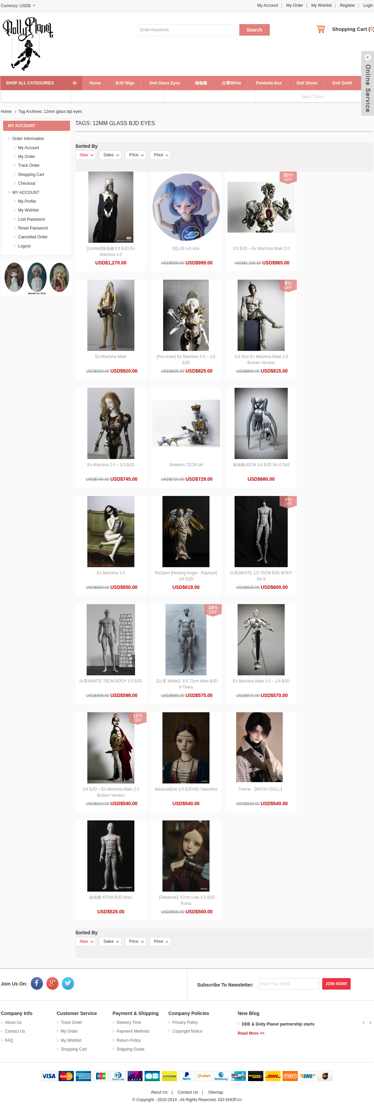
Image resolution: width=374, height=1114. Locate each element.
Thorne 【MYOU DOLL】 (261, 789)
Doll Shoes (306, 83)
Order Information (28, 138)
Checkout (27, 183)
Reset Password (33, 228)
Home (95, 83)
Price (136, 155)
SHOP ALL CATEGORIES (30, 83)
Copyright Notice (188, 1031)
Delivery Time (129, 1022)
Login (368, 5)
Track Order (29, 165)
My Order (294, 5)
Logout (24, 246)
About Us (13, 1022)
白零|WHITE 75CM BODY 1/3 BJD (111, 681)
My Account (267, 5)
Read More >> (251, 1033)
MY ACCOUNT (26, 192)
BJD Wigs (125, 83)
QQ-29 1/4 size (186, 248)
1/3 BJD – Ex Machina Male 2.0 (261, 248)
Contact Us (15, 1031)
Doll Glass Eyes (165, 83)
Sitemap (215, 1092)
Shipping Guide (131, 1049)
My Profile (27, 201)
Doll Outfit (342, 83)
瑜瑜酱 (201, 83)
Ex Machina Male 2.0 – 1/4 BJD (261, 681)
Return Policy (129, 1040)
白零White (231, 83)
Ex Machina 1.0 (111, 573)
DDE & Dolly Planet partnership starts (278, 1024)
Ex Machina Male (110, 356)
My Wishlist (321, 5)
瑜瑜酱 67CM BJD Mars (110, 897)
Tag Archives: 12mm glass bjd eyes (50, 111)
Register (347, 5)
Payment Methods (133, 1031)
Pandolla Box (269, 83)
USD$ (25, 5)
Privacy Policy (185, 1022)
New (86, 155)
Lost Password (31, 219)
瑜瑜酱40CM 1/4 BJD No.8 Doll (261, 464)
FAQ (9, 1040)
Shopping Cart (349, 29)
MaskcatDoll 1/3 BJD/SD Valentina (186, 789)
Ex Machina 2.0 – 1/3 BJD (110, 464)
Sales (111, 155)
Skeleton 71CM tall (186, 464)
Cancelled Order (33, 237)
